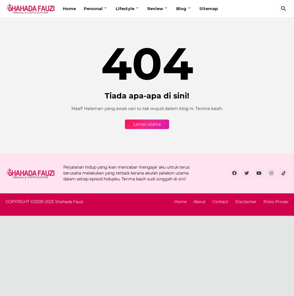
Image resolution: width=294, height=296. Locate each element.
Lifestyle (125, 8)
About (199, 201)
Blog (181, 8)
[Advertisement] (147, 255)
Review (155, 8)
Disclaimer (245, 201)
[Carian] (283, 8)
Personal (93, 8)
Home (69, 8)
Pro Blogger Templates (28, 207)
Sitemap (208, 8)
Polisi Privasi (275, 201)
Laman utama (147, 124)
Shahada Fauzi (69, 201)
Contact (220, 201)
